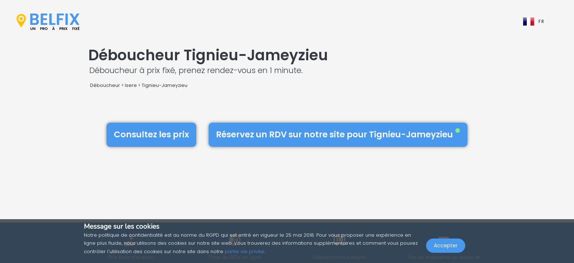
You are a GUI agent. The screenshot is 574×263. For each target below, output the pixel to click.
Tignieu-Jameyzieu (164, 85)
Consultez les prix (151, 134)
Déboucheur (105, 85)
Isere (131, 85)
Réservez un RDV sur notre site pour (338, 134)
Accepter (446, 247)
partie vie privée (244, 251)
